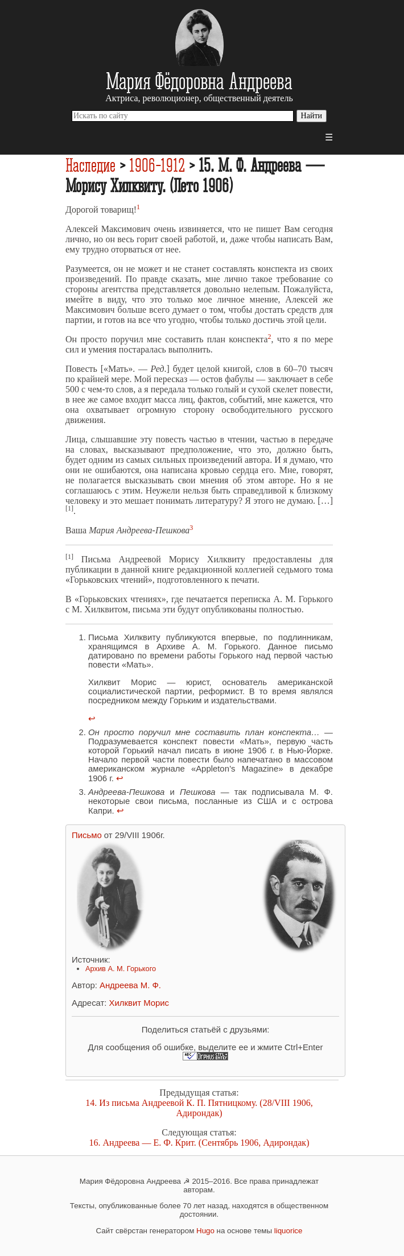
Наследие (90, 165)
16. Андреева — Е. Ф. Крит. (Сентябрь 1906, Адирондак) (199, 1142)
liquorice (288, 1230)
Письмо (87, 835)
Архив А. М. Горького (120, 968)
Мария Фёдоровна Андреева (199, 80)
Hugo (205, 1230)
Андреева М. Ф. (130, 985)
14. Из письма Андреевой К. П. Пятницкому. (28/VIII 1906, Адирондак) (198, 1108)
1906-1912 (157, 165)
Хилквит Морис (139, 1003)
